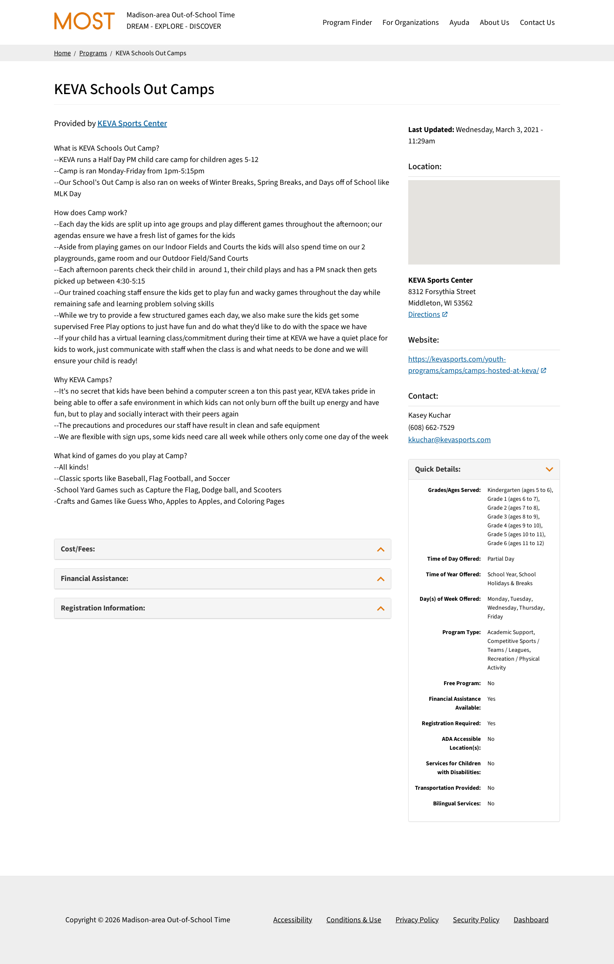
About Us (494, 22)
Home (62, 53)
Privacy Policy (417, 920)
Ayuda (459, 22)
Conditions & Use (353, 920)
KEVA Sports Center (132, 124)
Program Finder (347, 22)
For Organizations (410, 22)
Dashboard (531, 920)
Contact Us (537, 22)
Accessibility (292, 920)
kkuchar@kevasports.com (449, 440)
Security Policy (476, 920)
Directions (424, 314)
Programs (93, 53)
